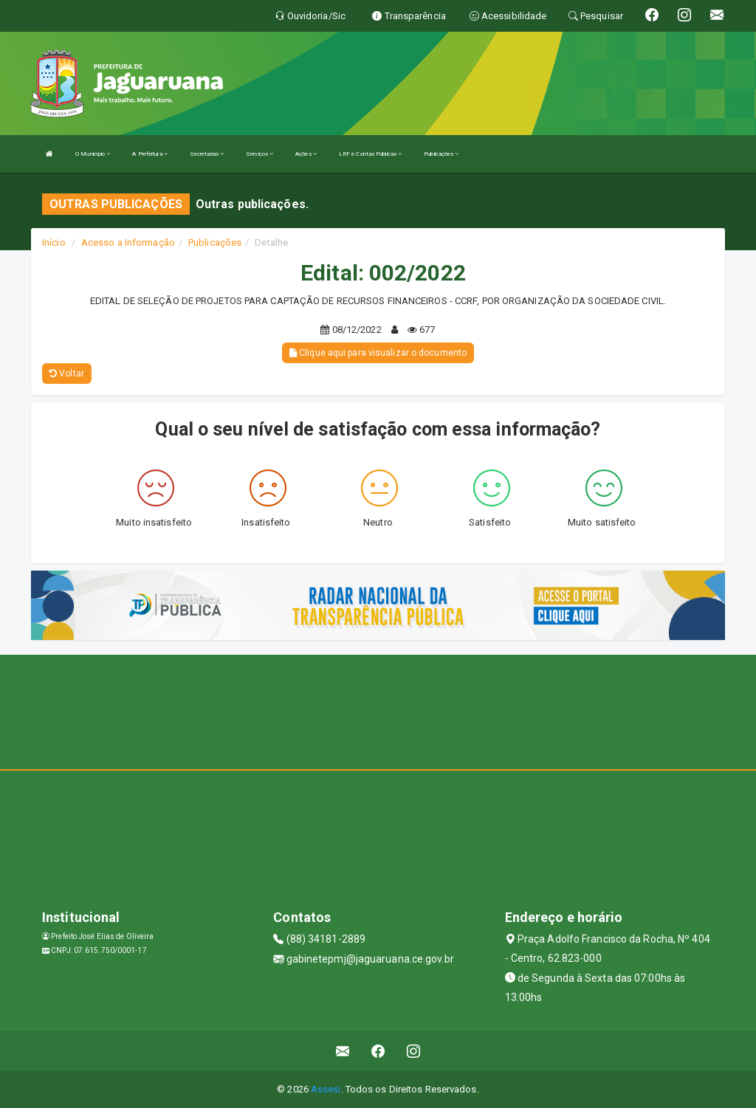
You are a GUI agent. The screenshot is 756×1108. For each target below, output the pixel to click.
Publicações (441, 154)
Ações (306, 154)
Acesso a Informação (128, 242)
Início (54, 242)
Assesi (326, 1089)
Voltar (66, 373)
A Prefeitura (149, 154)
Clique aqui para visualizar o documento (378, 353)
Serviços (259, 154)
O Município (92, 154)
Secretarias (207, 154)
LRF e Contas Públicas (370, 154)
